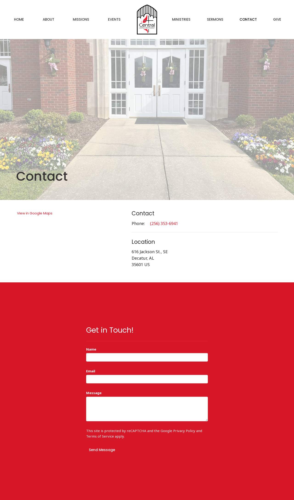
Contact (248, 19)
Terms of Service (100, 436)
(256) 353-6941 (164, 223)
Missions (81, 19)
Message (94, 392)
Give (277, 19)
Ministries (181, 19)
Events (114, 19)
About (48, 19)
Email (90, 371)
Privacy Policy (184, 430)
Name (91, 349)
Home (19, 19)
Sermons (215, 19)
